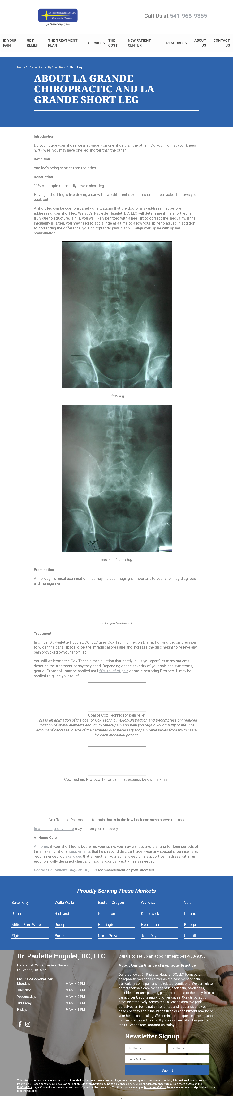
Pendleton (106, 910)
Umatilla (191, 932)
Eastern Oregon (111, 899)
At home (41, 843)
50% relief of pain (113, 667)
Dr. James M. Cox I (155, 1084)
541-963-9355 (188, 15)
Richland (62, 910)
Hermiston (150, 921)
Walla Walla (64, 899)
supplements (80, 848)
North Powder (110, 932)
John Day (148, 932)
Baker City (20, 899)
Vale (188, 899)
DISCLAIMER (24, 1084)
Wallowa (148, 899)
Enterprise (192, 921)
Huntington (107, 921)
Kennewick (150, 910)
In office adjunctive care (54, 825)
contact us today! (161, 1022)
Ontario (190, 910)
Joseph (61, 921)
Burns (59, 932)
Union (16, 910)
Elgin (15, 932)
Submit (167, 1067)
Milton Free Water (26, 921)
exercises (74, 853)
